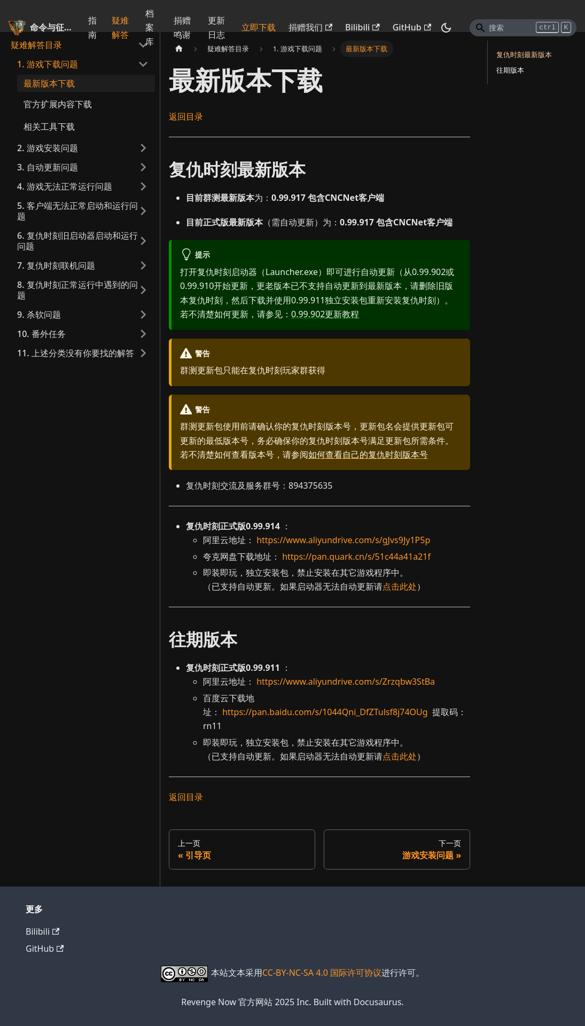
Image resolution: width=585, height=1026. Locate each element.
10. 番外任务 (41, 334)
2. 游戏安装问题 (47, 148)
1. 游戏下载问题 (47, 64)
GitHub (412, 27)
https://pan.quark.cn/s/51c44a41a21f (356, 556)
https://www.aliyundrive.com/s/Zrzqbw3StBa (345, 681)
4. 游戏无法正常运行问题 (64, 186)
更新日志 (216, 27)
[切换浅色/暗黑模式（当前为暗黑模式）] (446, 27)
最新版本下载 (49, 83)
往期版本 (510, 70)
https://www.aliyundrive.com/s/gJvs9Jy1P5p (343, 540)
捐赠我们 (310, 27)
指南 (92, 27)
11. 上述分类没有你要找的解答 (75, 353)
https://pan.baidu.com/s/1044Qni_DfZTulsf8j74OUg (324, 712)
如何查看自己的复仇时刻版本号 (368, 454)
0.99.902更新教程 (325, 314)
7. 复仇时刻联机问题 (56, 265)
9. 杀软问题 (39, 314)
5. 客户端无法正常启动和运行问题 (77, 211)
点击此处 (400, 586)
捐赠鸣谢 (182, 27)
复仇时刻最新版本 (524, 54)
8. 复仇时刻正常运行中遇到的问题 (77, 290)
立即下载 (258, 27)
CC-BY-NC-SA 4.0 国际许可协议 (321, 972)
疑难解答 (120, 27)
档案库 (149, 27)
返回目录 (186, 116)
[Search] (523, 27)
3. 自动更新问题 (47, 167)
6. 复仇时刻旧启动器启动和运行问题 (77, 241)
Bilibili (362, 27)
